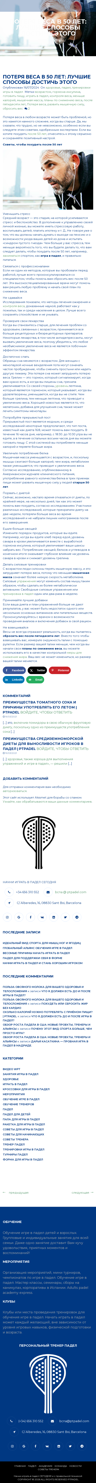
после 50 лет (37, 134)
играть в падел (37, 96)
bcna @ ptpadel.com (70, 892)
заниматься (11, 255)
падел (66, 87)
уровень (61, 386)
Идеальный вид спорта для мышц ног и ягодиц (42, 943)
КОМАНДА (61, 1466)
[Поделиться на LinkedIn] (14, 679)
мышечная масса (29, 100)
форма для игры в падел (23, 1159)
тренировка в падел (18, 594)
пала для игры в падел (21, 1119)
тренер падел (14, 1144)
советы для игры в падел (23, 1129)
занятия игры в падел (20, 1074)
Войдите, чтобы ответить (46, 712)
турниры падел (15, 1154)
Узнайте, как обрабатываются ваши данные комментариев (47, 801)
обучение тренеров (18, 1104)
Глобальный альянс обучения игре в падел (37, 948)
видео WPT (11, 1069)
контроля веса (60, 96)
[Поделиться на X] (37, 670)
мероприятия (14, 1094)
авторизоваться (15, 791)
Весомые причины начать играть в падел (36, 953)
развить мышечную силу (65, 104)
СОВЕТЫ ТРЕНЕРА (48, 1469)
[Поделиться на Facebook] (14, 670)
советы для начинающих (23, 1134)
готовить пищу (14, 96)
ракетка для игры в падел (24, 1124)
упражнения (26, 581)
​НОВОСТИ (75, 1466)
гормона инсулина (66, 92)
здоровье (53, 87)
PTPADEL (73, 1479)
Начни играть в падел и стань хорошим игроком (43, 963)
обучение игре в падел (21, 1099)
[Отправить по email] (35, 679)
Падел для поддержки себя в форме (32, 958)
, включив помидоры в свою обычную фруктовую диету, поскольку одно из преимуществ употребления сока (47, 727)
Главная (20, 1466)
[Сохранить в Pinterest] (60, 670)
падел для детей (16, 1114)
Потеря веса (36, 104)
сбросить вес (13, 108)
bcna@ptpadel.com (74, 1421)
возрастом (43, 92)
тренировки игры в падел (23, 1149)
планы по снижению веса (63, 100)
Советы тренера (15, 1139)
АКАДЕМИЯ (45, 1466)
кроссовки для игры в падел (26, 1089)
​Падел (32, 1466)
